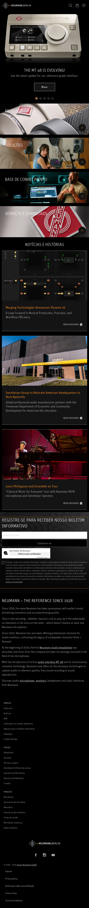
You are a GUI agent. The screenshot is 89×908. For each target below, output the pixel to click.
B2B (5, 718)
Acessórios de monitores (14, 812)
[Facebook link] (36, 855)
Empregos (8, 733)
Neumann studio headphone (56, 647)
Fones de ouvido (11, 817)
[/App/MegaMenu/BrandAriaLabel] (16, 5)
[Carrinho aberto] (77, 5)
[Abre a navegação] (84, 5)
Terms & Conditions (13, 900)
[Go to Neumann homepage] (44, 843)
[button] (70, 5)
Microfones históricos (13, 822)
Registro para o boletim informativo (19, 728)
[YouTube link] (53, 855)
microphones (27, 680)
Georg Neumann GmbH (27, 864)
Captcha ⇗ (43, 557)
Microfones (8, 797)
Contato (7, 783)
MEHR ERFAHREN (71, 324)
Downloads (8, 752)
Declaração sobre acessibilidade (19, 886)
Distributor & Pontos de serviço (17, 768)
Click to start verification (29, 553)
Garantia (7, 757)
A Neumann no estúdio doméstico (18, 723)
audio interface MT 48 (50, 662)
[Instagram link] (44, 855)
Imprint (8, 871)
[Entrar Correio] (44, 535)
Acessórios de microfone (14, 802)
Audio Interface (10, 827)
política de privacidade (14, 582)
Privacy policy (11, 878)
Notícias (7, 713)
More (44, 87)
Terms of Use (11, 893)
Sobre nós (8, 708)
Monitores (8, 807)
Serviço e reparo (11, 762)
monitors (41, 680)
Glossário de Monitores (14, 778)
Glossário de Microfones (14, 773)
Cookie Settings (10, 739)
